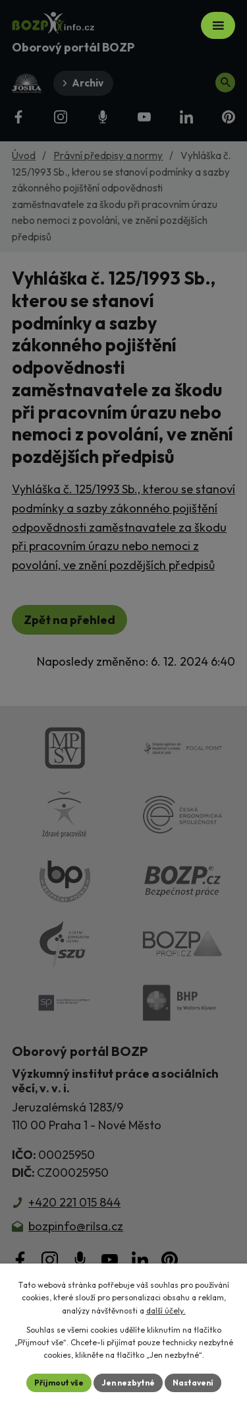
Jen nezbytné (128, 1383)
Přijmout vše (59, 1383)
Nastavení (193, 1383)
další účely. (166, 1311)
